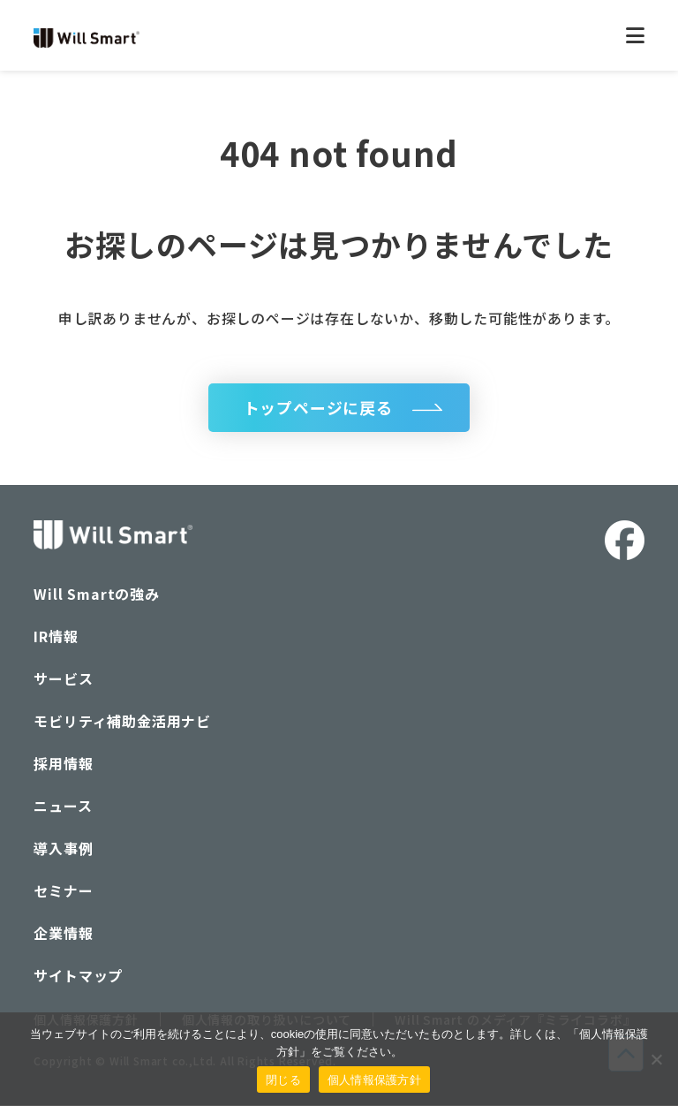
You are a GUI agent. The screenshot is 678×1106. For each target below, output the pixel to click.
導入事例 (63, 849)
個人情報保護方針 (374, 1080)
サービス (63, 679)
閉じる (283, 1080)
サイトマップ (78, 976)
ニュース (63, 806)
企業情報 (63, 933)
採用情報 (63, 764)
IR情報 (56, 637)
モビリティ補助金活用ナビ (122, 721)
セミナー (63, 891)
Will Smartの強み (96, 594)
